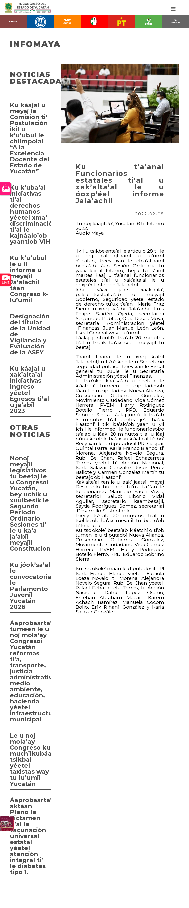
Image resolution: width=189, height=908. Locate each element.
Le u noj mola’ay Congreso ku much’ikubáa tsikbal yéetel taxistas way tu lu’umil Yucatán (30, 759)
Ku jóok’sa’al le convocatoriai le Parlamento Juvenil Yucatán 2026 (30, 585)
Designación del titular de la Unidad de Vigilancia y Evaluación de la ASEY (30, 334)
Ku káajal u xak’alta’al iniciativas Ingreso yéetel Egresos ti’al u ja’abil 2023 (29, 389)
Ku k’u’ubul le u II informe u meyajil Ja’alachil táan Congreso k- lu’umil (29, 279)
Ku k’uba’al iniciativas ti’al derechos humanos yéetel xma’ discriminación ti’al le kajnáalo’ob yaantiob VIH (30, 214)
